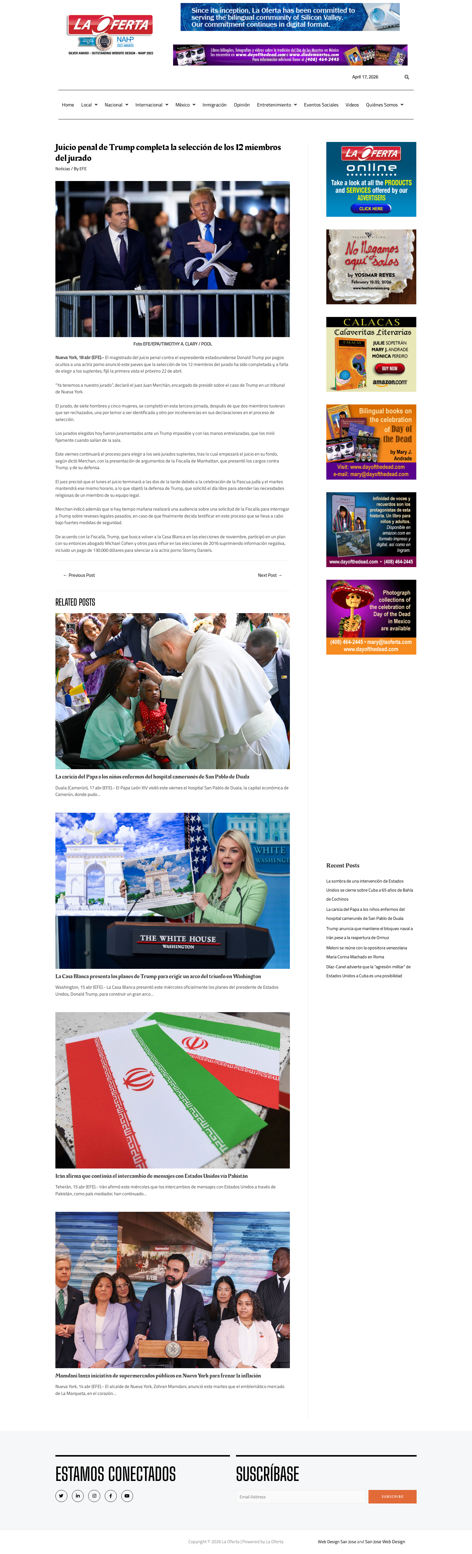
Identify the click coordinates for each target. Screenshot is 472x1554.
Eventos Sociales (321, 104)
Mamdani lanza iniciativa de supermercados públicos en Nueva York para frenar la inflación (162, 1375)
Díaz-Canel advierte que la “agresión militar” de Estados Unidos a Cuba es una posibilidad (368, 971)
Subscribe (393, 1497)
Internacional (151, 104)
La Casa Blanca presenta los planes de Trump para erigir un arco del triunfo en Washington (162, 976)
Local (89, 104)
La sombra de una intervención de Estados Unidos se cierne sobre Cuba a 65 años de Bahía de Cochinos (366, 890)
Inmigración (215, 104)
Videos (352, 104)
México (185, 104)
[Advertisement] (371, 709)
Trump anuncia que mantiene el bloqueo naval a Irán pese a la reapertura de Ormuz (370, 933)
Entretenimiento (277, 104)
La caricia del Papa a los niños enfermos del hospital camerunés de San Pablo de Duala (156, 777)
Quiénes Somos (384, 104)
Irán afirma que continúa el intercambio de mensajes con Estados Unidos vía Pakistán (156, 1176)
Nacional (116, 104)
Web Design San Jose (337, 1541)
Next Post (269, 575)
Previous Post (80, 575)
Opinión (242, 104)
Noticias (63, 168)
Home (68, 104)
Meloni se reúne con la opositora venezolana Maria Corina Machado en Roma (368, 952)
